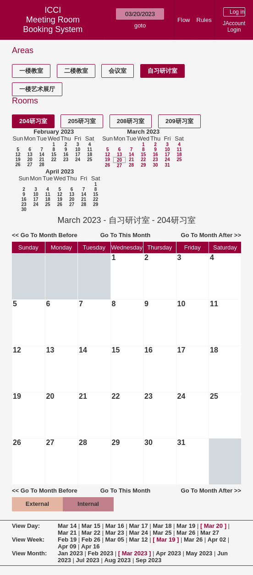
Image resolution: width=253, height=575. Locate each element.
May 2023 (199, 553)
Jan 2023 (70, 553)
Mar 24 (138, 532)
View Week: (28, 539)
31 (167, 165)
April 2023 (59, 171)
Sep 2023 (148, 560)
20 (29, 159)
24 (77, 159)
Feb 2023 (101, 553)
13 (29, 154)
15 (53, 154)
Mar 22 (91, 532)
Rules (204, 19)
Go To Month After (207, 235)
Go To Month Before (49, 235)
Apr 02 (217, 539)
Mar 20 (213, 525)
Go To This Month (125, 235)
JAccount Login (234, 26)
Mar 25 (162, 532)
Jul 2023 (87, 560)
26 (17, 164)
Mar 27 (209, 532)
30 (155, 165)
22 (53, 159)
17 (77, 154)
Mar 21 (67, 532)
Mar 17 (138, 525)
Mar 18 (162, 525)
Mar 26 (185, 532)
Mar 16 (114, 525)
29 (143, 165)
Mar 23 (114, 532)
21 (41, 159)
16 (65, 154)
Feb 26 (91, 539)
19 (17, 159)
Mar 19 (185, 525)
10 (77, 149)
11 (89, 149)
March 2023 (143, 131)
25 (89, 159)
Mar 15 (91, 525)
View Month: (29, 553)
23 (65, 159)
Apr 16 (90, 546)
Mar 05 (114, 539)
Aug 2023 (117, 560)
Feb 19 (67, 539)
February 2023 (53, 131)
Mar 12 (138, 539)
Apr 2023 (168, 553)
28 (41, 164)
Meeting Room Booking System (52, 24)
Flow (183, 19)
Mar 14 (67, 525)
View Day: (26, 525)
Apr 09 (67, 546)
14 (41, 154)
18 (89, 154)
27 (29, 164)
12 (17, 154)
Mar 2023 (135, 553)
